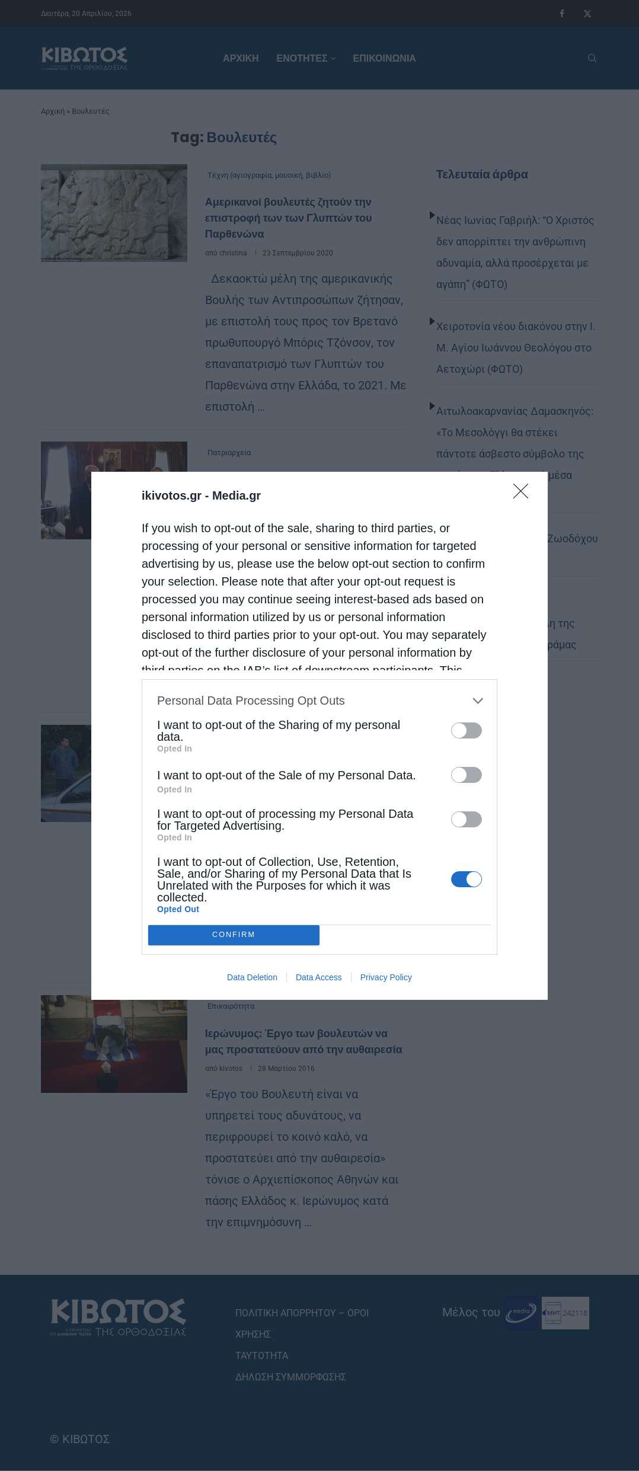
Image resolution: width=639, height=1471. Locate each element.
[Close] (524, 495)
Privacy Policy (386, 977)
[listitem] (319, 701)
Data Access (319, 977)
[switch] (466, 730)
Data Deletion (252, 977)
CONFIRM (234, 934)
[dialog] (319, 736)
